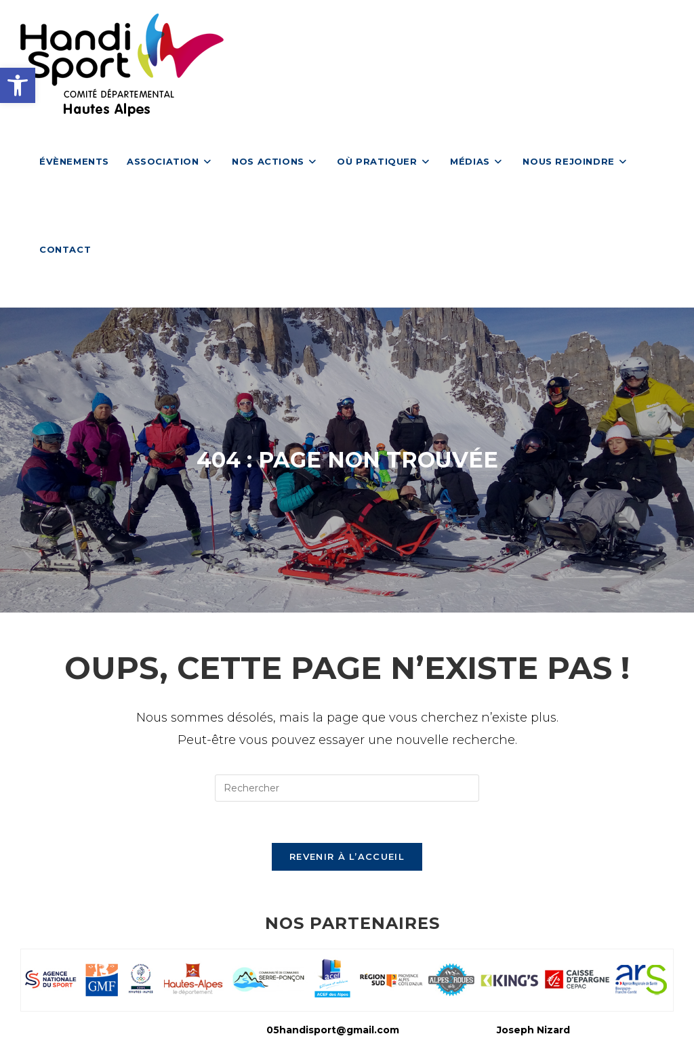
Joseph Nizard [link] (533, 1030)
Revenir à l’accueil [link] (347, 856)
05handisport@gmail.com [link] (332, 1030)
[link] (17, 85)
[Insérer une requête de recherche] (347, 788)
